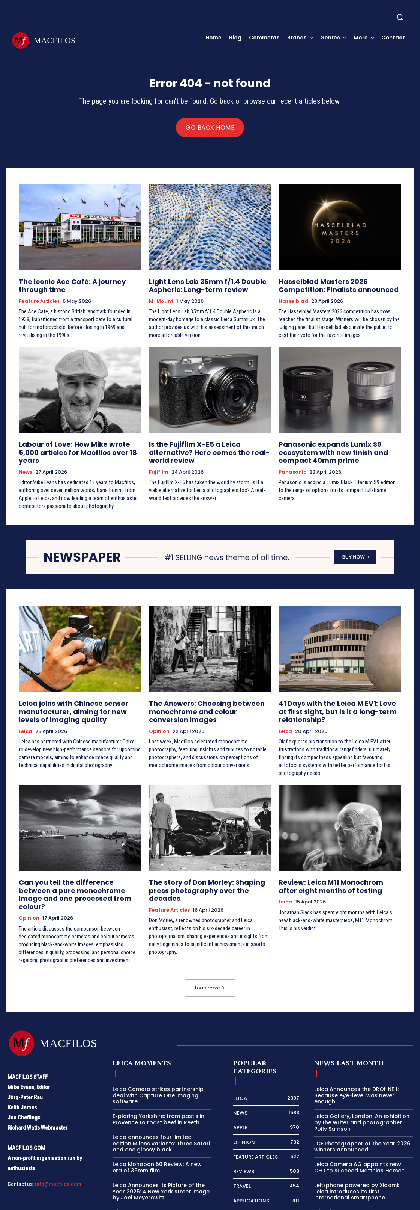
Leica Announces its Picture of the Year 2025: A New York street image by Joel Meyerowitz (161, 1158)
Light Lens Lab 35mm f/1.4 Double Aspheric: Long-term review (199, 287)
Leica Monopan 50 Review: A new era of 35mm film (157, 1134)
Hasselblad (293, 302)
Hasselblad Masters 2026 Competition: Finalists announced (337, 287)
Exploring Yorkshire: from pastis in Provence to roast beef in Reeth (158, 1086)
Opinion (159, 717)
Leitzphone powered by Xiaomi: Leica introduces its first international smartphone (356, 1158)
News (25, 462)
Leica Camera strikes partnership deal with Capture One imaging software (158, 1062)
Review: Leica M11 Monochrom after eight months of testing (339, 864)
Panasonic (292, 469)
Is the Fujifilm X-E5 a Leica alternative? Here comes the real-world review (207, 447)
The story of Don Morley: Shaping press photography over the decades (207, 864)
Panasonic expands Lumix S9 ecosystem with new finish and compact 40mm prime (340, 451)
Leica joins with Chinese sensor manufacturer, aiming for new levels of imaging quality (78, 699)
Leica (25, 717)
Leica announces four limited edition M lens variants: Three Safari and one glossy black (161, 1110)
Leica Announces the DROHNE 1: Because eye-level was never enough (356, 1062)
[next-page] (129, 1178)
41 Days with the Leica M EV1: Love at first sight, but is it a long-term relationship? (339, 696)
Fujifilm (158, 462)
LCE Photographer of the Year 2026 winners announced (362, 1114)
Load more (210, 955)
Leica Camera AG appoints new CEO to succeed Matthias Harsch (359, 1134)
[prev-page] (117, 1178)
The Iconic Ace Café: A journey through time (77, 287)
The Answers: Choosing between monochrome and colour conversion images (203, 699)
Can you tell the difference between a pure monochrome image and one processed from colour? (75, 867)
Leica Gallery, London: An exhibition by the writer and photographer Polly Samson (362, 1089)
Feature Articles (39, 302)
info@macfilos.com (58, 1151)
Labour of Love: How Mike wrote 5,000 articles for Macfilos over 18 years (74, 447)
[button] (400, 17)
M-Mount (161, 302)
